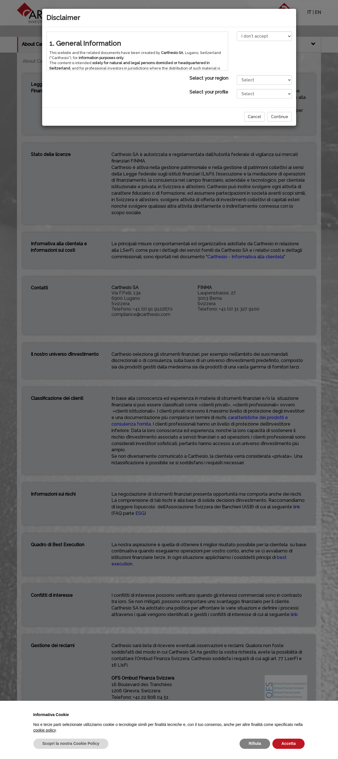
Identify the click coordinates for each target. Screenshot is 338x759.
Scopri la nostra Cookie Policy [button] (71, 743)
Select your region (209, 78)
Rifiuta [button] (255, 743)
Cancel (254, 116)
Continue (279, 116)
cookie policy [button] (44, 730)
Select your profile (209, 92)
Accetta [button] (288, 743)
